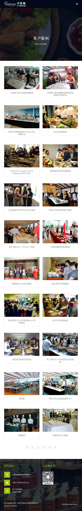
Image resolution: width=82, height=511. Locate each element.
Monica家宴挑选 (60, 132)
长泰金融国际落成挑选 (60, 247)
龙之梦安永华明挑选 (60, 284)
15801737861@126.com (20, 483)
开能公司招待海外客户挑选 (60, 210)
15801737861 (17, 492)
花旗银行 (22, 435)
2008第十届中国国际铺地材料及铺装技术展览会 (60, 94)
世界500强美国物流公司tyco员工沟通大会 (21, 133)
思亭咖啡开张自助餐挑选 (60, 171)
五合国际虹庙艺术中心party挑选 (21, 210)
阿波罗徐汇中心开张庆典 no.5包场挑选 (21, 321)
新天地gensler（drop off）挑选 (21, 247)
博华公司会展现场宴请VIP (60, 399)
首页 (36, 44)
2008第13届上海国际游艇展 (21, 93)
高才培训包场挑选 (60, 320)
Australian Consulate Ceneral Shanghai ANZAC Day (21, 172)
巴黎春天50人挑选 (60, 435)
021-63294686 (17, 489)
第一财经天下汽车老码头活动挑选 (60, 360)
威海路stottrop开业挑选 (21, 284)
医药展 (22, 399)
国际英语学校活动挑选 (21, 359)
